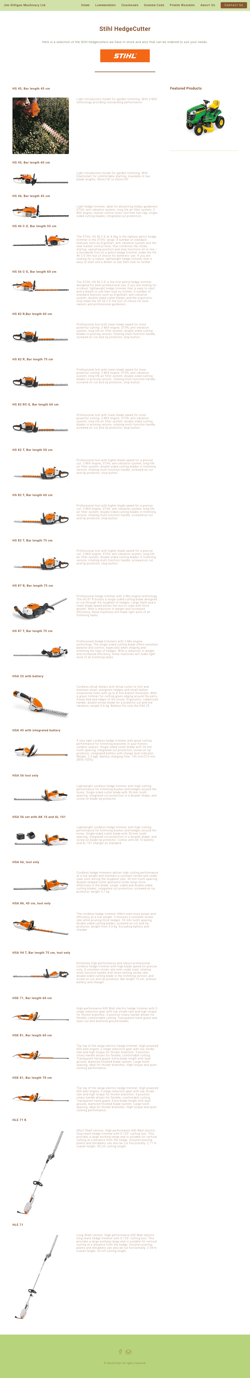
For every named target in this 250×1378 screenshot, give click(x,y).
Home (85, 5)
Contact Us (233, 5)
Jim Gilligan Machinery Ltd (24, 5)
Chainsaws (129, 5)
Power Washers (182, 5)
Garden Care (154, 5)
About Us (207, 5)
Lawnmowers (105, 5)
